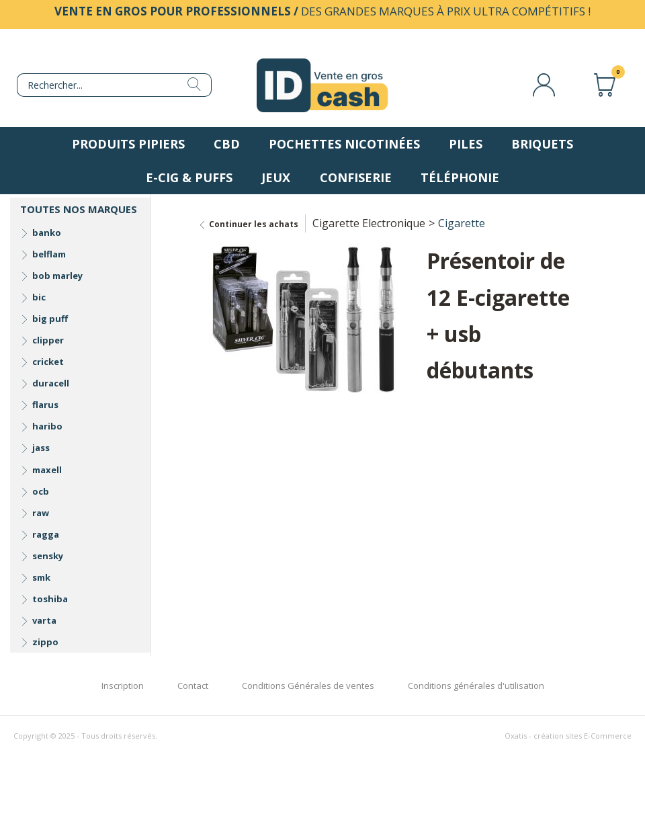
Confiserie (356, 177)
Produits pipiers (128, 144)
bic (39, 297)
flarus (45, 405)
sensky (47, 556)
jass (41, 448)
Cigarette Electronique (368, 223)
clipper (48, 340)
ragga (45, 534)
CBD (227, 144)
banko (46, 232)
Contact (192, 685)
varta (44, 620)
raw (40, 513)
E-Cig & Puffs (189, 177)
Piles (465, 144)
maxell (47, 470)
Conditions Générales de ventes (308, 685)
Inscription (122, 685)
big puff (50, 319)
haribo (47, 426)
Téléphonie (460, 177)
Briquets (542, 144)
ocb (40, 491)
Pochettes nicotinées (344, 144)
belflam (49, 254)
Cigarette (461, 223)
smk (41, 577)
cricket (48, 362)
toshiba (50, 599)
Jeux (275, 177)
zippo (45, 642)
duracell (50, 383)
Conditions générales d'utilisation (476, 685)
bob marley (57, 276)
